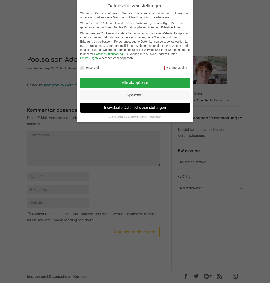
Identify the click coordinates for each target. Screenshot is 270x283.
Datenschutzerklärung (108, 52)
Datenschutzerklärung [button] (137, 115)
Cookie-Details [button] (116, 115)
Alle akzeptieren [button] (135, 81)
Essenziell (89, 66)
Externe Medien (174, 66)
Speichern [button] (135, 93)
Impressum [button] (155, 115)
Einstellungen (89, 56)
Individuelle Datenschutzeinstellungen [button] (135, 106)
